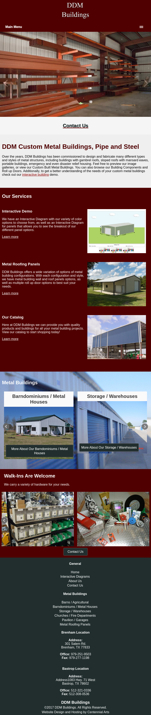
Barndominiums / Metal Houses (75, 606)
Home (75, 572)
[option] (75, 83)
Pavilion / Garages (75, 620)
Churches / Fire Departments (75, 615)
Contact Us (75, 551)
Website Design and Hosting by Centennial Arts (75, 712)
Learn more (10, 236)
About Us (75, 581)
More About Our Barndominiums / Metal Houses (39, 451)
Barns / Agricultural (75, 602)
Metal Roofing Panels (75, 624)
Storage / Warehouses (75, 611)
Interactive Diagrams (75, 576)
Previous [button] (6, 83)
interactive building (35, 174)
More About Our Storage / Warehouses (109, 447)
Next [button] (145, 83)
